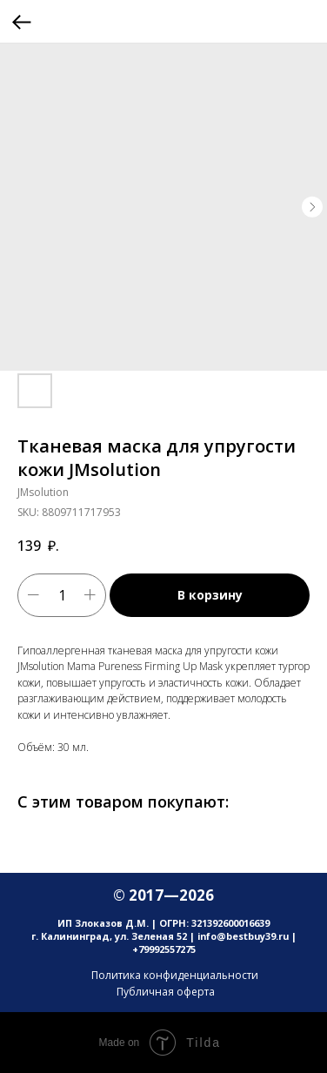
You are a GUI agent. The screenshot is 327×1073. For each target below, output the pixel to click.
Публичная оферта (166, 991)
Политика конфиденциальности (174, 975)
